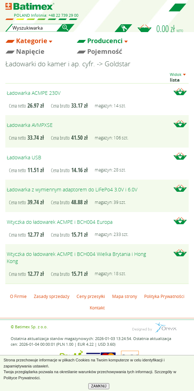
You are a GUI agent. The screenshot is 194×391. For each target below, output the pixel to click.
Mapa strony (124, 296)
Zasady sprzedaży (51, 296)
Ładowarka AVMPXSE (30, 125)
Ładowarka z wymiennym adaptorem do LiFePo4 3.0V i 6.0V (72, 189)
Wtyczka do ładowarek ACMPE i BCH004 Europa (59, 221)
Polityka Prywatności (164, 296)
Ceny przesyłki (91, 296)
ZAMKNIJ (98, 386)
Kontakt (97, 307)
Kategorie (31, 41)
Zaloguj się (123, 32)
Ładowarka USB (24, 157)
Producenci (105, 41)
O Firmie (18, 296)
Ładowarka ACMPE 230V (34, 92)
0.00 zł (169, 28)
